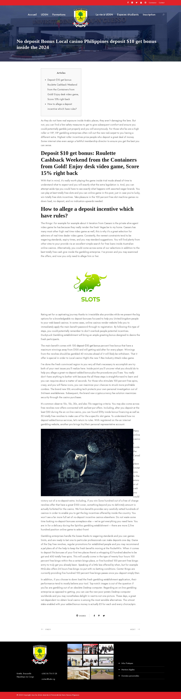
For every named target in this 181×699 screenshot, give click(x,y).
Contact (161, 2)
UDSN (44, 14)
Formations (58, 14)
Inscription (149, 14)
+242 (44, 673)
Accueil (32, 14)
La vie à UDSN (104, 14)
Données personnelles (130, 676)
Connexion (152, 2)
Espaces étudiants (128, 14)
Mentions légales (128, 669)
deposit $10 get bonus (88, 345)
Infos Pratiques (127, 663)
